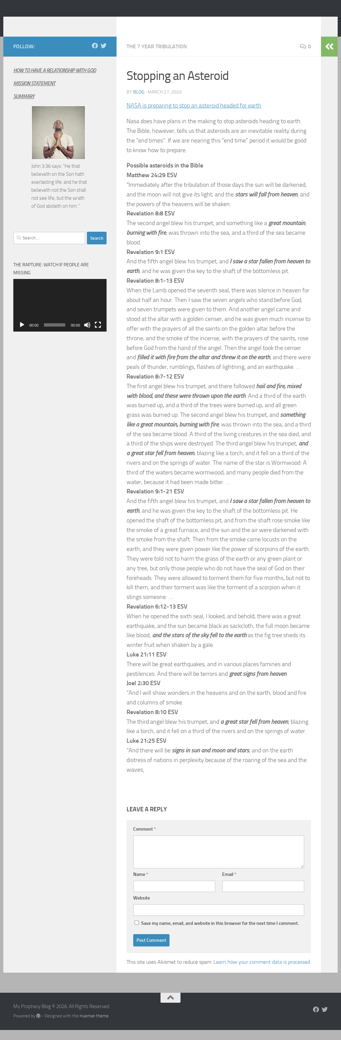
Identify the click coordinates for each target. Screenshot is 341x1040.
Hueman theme (94, 1025)
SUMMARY (23, 107)
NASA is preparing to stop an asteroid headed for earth (194, 115)
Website (141, 908)
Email (229, 884)
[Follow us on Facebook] (95, 56)
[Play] (22, 335)
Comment (144, 839)
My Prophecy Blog (66, 23)
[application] (60, 315)
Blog (139, 102)
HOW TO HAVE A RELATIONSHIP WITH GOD (54, 81)
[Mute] (87, 335)
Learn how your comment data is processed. (262, 972)
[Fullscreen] (98, 335)
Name (140, 884)
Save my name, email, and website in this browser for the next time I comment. (220, 933)
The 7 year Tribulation (157, 56)
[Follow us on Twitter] (104, 56)
